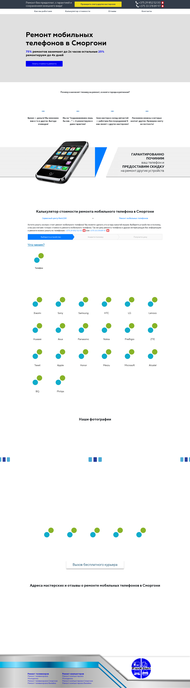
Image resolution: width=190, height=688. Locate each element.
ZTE (152, 339)
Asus (60, 339)
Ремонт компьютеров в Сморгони (77, 681)
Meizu (106, 365)
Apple (60, 365)
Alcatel (153, 365)
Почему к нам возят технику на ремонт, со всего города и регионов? (95, 92)
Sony (60, 313)
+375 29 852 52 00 (150, 2)
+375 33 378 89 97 (150, 6)
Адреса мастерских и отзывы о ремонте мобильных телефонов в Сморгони (95, 585)
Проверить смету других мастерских (98, 4)
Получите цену (140, 237)
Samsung (83, 313)
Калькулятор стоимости (77, 11)
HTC (106, 313)
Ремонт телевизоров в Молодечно (38, 677)
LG (129, 313)
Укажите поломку (95, 237)
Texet (37, 365)
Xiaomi (37, 313)
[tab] (38, 259)
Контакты (147, 11)
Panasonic (83, 339)
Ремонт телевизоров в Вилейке (42, 683)
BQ (37, 391)
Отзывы (112, 11)
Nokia (106, 339)
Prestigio (129, 339)
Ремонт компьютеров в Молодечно (72, 677)
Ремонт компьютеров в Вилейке (76, 683)
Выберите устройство (51, 237)
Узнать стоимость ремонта (44, 64)
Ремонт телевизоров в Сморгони (43, 681)
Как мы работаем (43, 11)
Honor (83, 365)
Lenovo (153, 313)
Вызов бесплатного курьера (95, 564)
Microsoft (130, 365)
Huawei (37, 339)
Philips (60, 391)
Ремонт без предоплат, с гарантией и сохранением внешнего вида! (49, 4)
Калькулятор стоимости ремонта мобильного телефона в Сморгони (95, 211)
